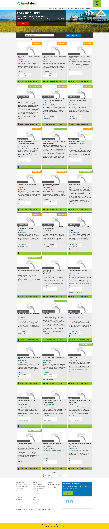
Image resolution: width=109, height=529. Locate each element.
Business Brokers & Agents (22, 490)
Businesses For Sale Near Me (23, 484)
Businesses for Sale (47, 3)
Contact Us (35, 490)
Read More (20, 71)
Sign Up (68, 493)
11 (65, 475)
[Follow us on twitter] (71, 501)
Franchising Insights (38, 488)
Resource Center (70, 8)
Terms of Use (36, 499)
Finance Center (61, 8)
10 (62, 475)
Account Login (36, 493)
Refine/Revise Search (73, 35)
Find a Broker (79, 3)
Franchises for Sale (60, 3)
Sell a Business (70, 3)
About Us (35, 482)
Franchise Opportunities (22, 486)
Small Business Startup (21, 499)
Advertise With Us (37, 484)
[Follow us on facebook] (67, 501)
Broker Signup (88, 3)
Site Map (35, 495)
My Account (89, 8)
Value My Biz (78, 8)
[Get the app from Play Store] (86, 515)
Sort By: (20, 35)
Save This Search (23, 23)
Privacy (34, 497)
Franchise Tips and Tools (39, 486)
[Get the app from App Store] (86, 505)
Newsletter (18, 495)
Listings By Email (53, 8)
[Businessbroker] (27, 3)
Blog (83, 8)
